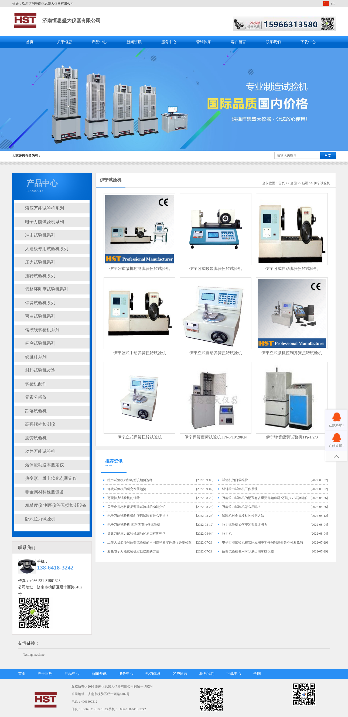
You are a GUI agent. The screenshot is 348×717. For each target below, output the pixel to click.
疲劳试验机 (36, 437)
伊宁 (317, 183)
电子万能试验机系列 (44, 221)
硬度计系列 (36, 356)
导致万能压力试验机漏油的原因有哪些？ (136, 533)
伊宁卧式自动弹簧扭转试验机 (291, 268)
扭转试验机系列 (40, 275)
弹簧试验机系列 (40, 302)
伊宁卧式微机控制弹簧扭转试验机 (139, 268)
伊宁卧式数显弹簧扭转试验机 (215, 268)
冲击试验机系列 (40, 235)
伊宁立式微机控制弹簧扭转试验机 (291, 353)
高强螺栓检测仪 (40, 424)
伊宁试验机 (110, 179)
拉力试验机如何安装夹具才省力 (244, 525)
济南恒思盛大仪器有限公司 (71, 20)
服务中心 (168, 42)
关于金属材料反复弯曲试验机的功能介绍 (136, 507)
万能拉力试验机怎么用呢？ (241, 507)
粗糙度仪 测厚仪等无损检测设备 (56, 505)
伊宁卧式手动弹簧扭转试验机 (139, 353)
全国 (293, 183)
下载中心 (308, 42)
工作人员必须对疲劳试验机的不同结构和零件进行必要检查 (149, 542)
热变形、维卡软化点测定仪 (51, 478)
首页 (29, 42)
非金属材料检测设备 (44, 492)
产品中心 (99, 42)
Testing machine (34, 654)
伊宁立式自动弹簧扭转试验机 (215, 353)
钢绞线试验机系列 (42, 329)
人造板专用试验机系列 (46, 248)
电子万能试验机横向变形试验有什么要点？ (138, 516)
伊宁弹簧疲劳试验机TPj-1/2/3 (292, 437)
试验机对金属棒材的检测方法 (243, 516)
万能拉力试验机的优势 (123, 498)
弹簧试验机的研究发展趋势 (126, 489)
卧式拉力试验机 (40, 519)
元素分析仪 (36, 397)
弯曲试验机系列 (40, 316)
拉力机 (227, 533)
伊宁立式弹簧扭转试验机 (139, 437)
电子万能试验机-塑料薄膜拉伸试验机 (133, 525)
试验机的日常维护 (235, 480)
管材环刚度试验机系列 (46, 289)
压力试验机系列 (40, 262)
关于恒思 (64, 42)
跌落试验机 (36, 410)
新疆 (305, 183)
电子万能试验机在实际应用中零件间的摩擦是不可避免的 (262, 542)
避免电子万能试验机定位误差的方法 (133, 551)
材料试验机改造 (40, 370)
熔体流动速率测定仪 (44, 465)
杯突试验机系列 (40, 343)
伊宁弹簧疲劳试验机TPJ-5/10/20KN (216, 437)
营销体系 (203, 42)
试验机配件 (36, 383)
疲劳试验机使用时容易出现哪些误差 (248, 551)
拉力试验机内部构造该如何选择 (130, 480)
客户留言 (238, 42)
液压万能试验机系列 (44, 208)
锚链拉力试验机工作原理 (240, 489)
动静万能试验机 (40, 451)
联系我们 (273, 42)
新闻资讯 (134, 42)
